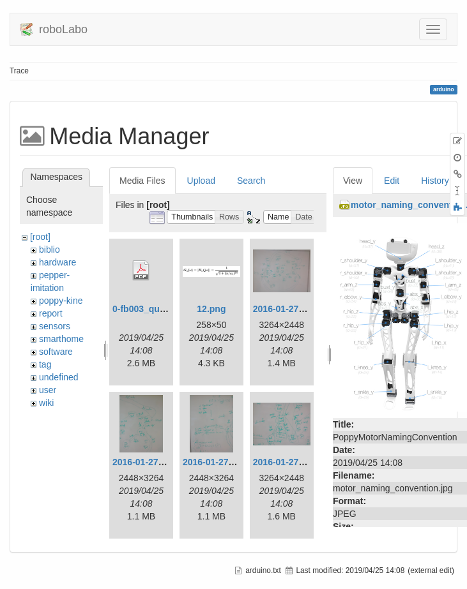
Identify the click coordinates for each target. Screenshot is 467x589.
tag (45, 364)
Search (251, 180)
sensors (54, 326)
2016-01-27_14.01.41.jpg (233, 462)
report (51, 313)
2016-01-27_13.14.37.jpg (304, 309)
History (435, 180)
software (56, 352)
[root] (40, 237)
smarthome (61, 339)
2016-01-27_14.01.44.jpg (304, 462)
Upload (201, 180)
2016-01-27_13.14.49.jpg (163, 462)
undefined (59, 377)
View (352, 180)
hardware (57, 262)
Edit (391, 180)
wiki (46, 403)
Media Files (142, 180)
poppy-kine (61, 300)
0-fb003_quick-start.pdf (161, 309)
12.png (211, 309)
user (47, 390)
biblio (49, 249)
